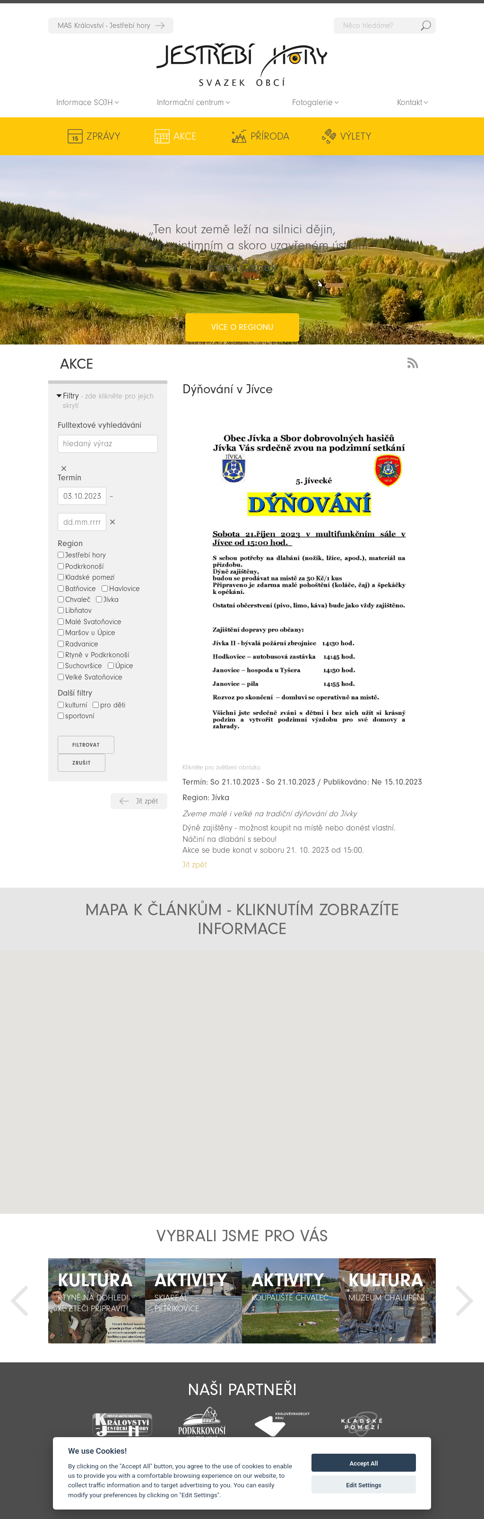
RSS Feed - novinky (414, 361)
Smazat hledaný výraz (63, 468)
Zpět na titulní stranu (242, 64)
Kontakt (409, 102)
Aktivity (393, 136)
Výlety (273, 136)
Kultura (329, 136)
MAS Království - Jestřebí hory (104, 25)
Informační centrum (190, 102)
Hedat (426, 25)
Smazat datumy (112, 521)
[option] (96, 1300)
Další (465, 1300)
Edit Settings (363, 1485)
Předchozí (19, 1300)
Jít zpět (147, 801)
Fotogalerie (312, 102)
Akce (157, 136)
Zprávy (103, 136)
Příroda (214, 136)
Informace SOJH (84, 102)
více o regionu (242, 289)
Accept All (364, 1463)
